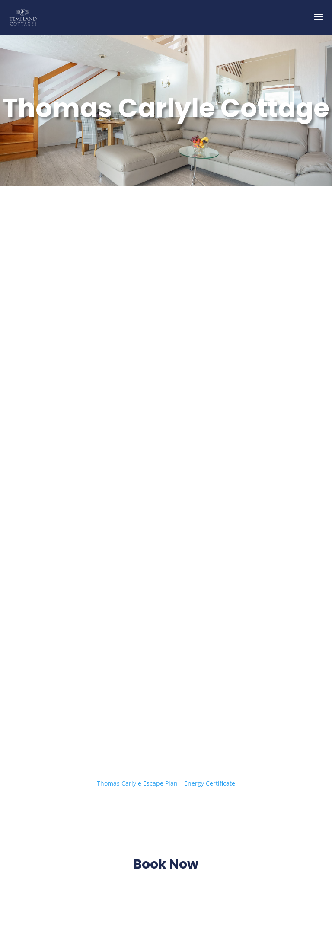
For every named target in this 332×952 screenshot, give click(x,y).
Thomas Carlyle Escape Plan (138, 783)
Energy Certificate (209, 783)
